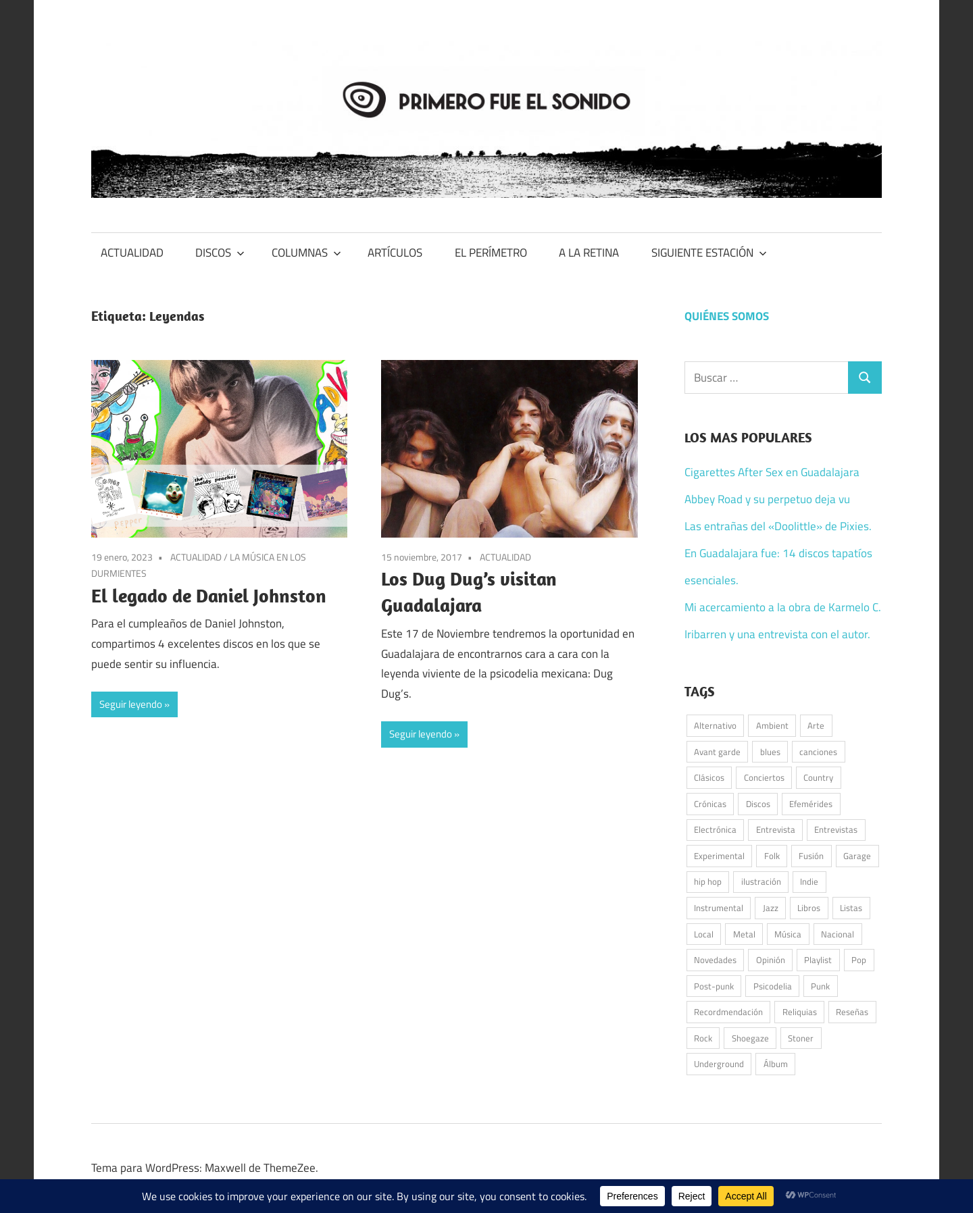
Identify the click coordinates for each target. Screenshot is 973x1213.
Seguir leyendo (130, 704)
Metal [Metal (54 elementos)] (744, 934)
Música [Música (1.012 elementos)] (787, 934)
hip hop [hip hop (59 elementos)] (708, 881)
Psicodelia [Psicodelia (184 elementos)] (772, 986)
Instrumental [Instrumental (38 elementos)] (718, 907)
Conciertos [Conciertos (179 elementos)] (764, 777)
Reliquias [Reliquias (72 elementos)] (799, 1011)
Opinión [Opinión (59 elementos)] (770, 959)
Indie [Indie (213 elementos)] (809, 881)
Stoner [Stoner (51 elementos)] (801, 1038)
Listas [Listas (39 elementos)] (851, 907)
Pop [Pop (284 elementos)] (858, 959)
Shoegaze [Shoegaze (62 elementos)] (750, 1038)
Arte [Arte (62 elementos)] (815, 725)
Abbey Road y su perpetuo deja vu (767, 499)
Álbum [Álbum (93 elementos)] (776, 1063)
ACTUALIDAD (132, 252)
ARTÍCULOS (395, 252)
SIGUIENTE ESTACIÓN (709, 252)
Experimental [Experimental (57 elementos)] (719, 855)
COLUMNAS (306, 252)
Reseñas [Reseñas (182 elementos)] (852, 1011)
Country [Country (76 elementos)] (818, 777)
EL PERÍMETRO (491, 252)
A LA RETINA (589, 252)
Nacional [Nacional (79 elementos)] (837, 934)
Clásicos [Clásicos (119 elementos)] (709, 777)
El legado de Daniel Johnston (208, 595)
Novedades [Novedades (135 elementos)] (715, 959)
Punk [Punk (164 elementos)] (820, 986)
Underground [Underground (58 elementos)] (719, 1063)
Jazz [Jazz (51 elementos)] (770, 907)
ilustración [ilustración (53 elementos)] (761, 881)
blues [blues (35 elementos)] (770, 751)
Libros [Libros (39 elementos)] (808, 907)
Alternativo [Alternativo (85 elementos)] (715, 725)
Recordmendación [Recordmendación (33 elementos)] (728, 1011)
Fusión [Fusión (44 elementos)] (811, 855)
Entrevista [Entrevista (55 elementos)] (775, 829)
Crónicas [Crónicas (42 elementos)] (710, 803)
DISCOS (220, 252)
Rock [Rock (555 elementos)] (703, 1038)
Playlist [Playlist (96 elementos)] (818, 959)
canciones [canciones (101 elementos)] (818, 751)
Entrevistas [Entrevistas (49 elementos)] (835, 829)
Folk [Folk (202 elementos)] (772, 855)
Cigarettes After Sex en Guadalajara (771, 472)
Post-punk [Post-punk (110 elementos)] (714, 986)
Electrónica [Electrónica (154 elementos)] (715, 829)
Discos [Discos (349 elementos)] (758, 803)
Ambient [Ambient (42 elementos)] (772, 725)
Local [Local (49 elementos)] (704, 934)
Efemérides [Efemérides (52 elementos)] (810, 803)
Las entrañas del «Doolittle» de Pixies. (778, 526)
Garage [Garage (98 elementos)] (857, 855)
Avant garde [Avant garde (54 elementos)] (717, 751)
